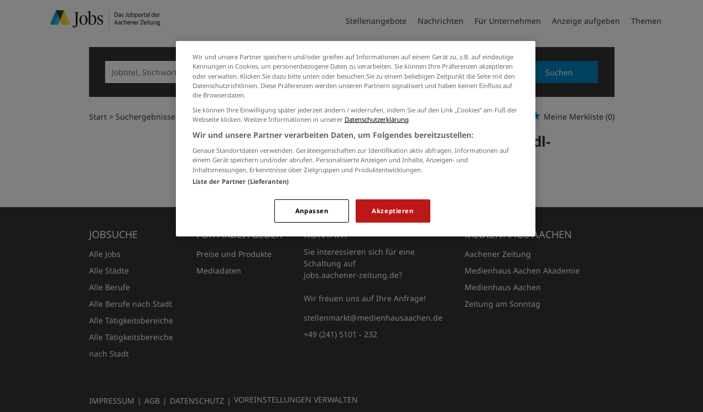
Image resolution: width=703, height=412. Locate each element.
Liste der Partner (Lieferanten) (240, 181)
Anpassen (312, 211)
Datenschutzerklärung (377, 119)
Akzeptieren (392, 211)
